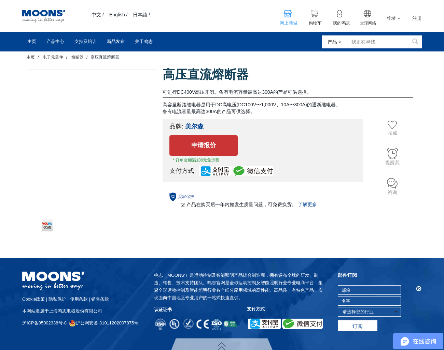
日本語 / (141, 14)
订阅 (357, 326)
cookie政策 (33, 299)
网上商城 (288, 23)
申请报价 (203, 145)
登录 (393, 18)
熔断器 (77, 57)
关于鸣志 (144, 41)
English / (118, 14)
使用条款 (79, 299)
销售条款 (100, 299)
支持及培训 (85, 41)
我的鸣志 (341, 23)
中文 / (98, 14)
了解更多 (307, 204)
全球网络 (368, 23)
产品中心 (55, 41)
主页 (31, 41)
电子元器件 (53, 57)
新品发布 (116, 41)
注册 (417, 18)
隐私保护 (57, 299)
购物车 (315, 23)
